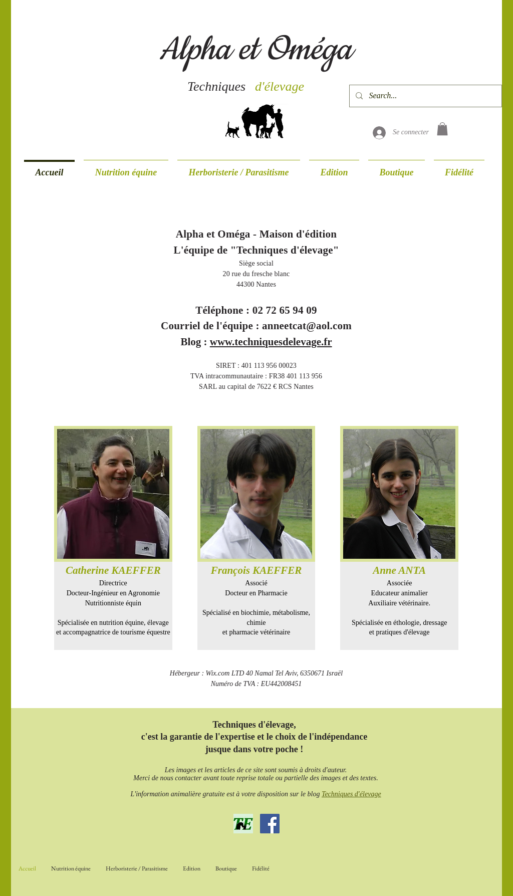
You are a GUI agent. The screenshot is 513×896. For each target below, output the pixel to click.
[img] (113, 538)
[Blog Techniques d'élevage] (243, 823)
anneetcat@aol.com (307, 326)
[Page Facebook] (270, 823)
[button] (442, 128)
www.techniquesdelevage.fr (271, 342)
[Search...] (424, 96)
